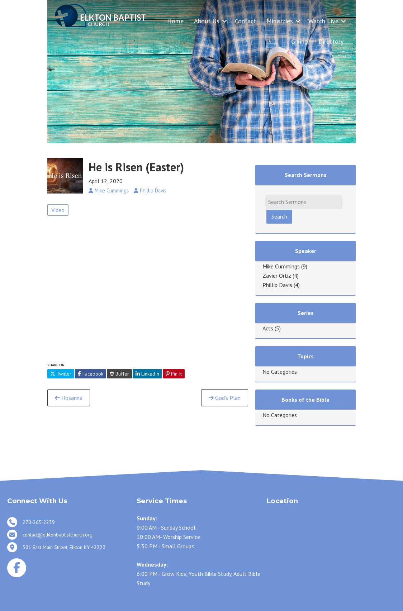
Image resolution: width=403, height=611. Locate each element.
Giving (299, 41)
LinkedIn (147, 374)
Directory (330, 41)
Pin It (174, 374)
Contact (245, 21)
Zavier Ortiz (276, 275)
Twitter (60, 374)
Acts (267, 328)
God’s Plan (225, 397)
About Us (206, 21)
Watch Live (323, 21)
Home (175, 21)
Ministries (279, 21)
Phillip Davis (277, 284)
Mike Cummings (281, 266)
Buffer (119, 374)
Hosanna (68, 397)
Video (58, 210)
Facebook (90, 374)
